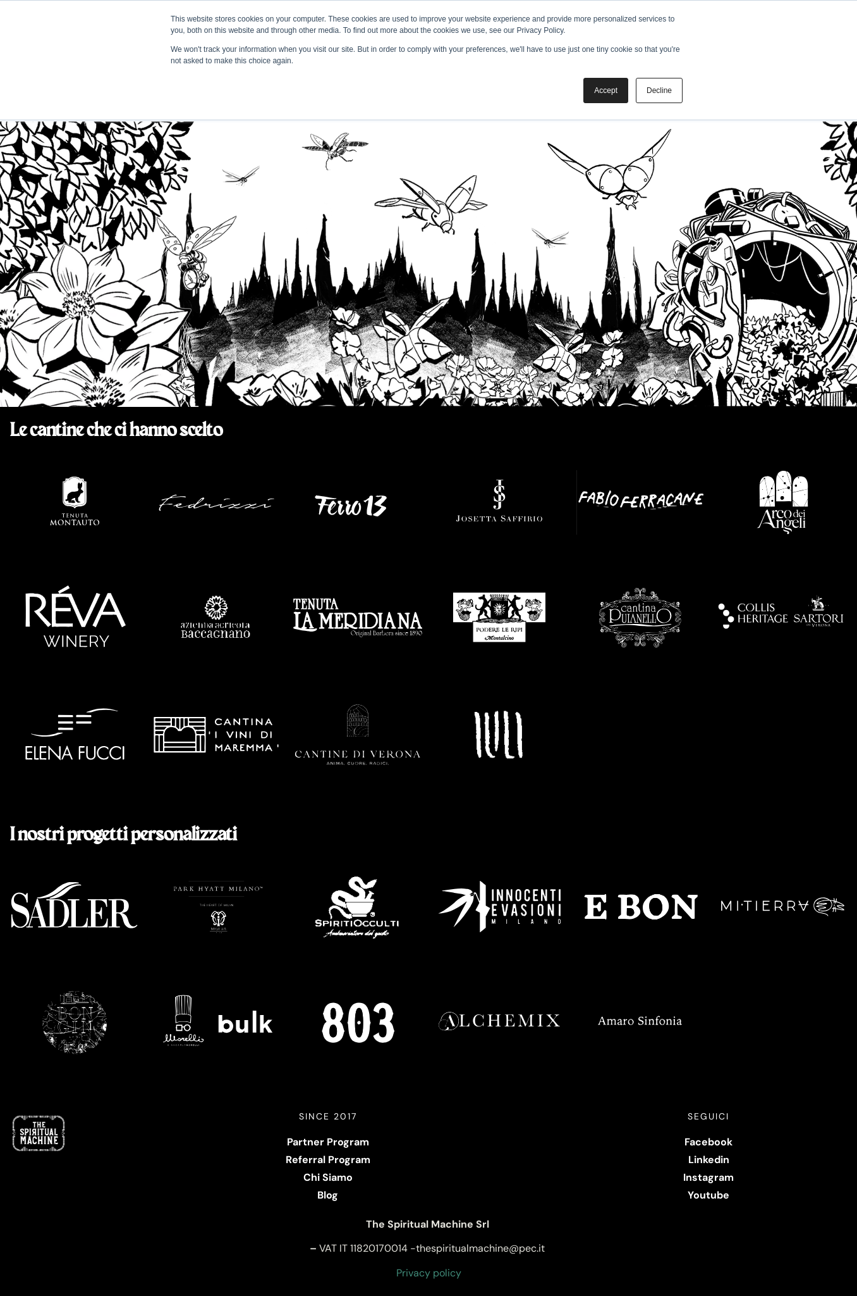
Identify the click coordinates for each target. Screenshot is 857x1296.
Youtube (708, 1195)
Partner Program (328, 1142)
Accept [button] (605, 90)
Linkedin (708, 1159)
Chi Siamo (328, 1177)
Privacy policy (428, 1273)
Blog (327, 1195)
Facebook (708, 1142)
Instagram (708, 1177)
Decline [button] (659, 90)
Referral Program (328, 1159)
